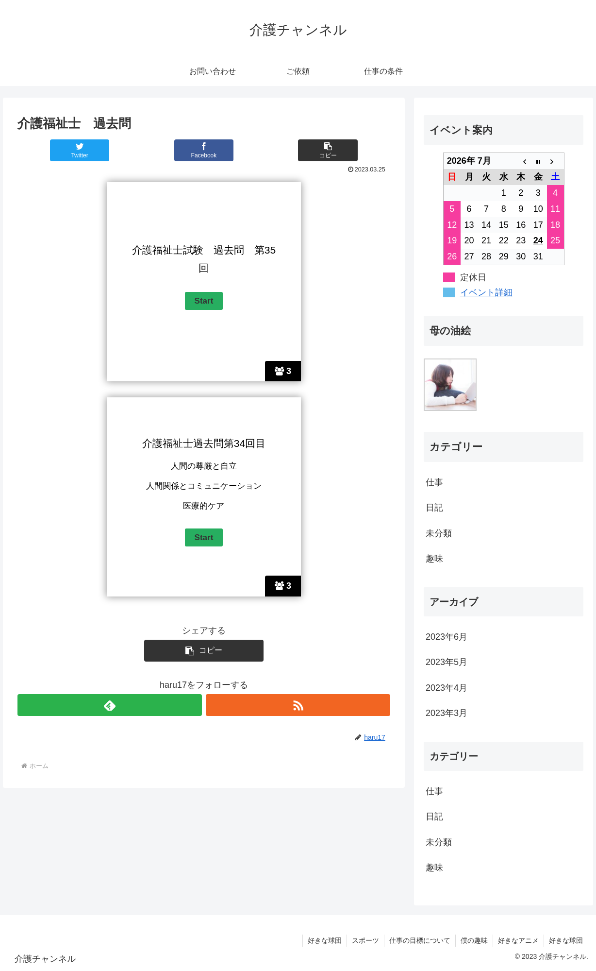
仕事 (434, 482)
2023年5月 (446, 662)
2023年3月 (446, 713)
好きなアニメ (518, 940)
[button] (328, 150)
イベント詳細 (486, 292)
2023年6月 (446, 637)
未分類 (439, 533)
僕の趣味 (474, 940)
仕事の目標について (419, 940)
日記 (434, 507)
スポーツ (365, 940)
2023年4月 (446, 688)
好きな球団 (325, 940)
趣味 (434, 558)
